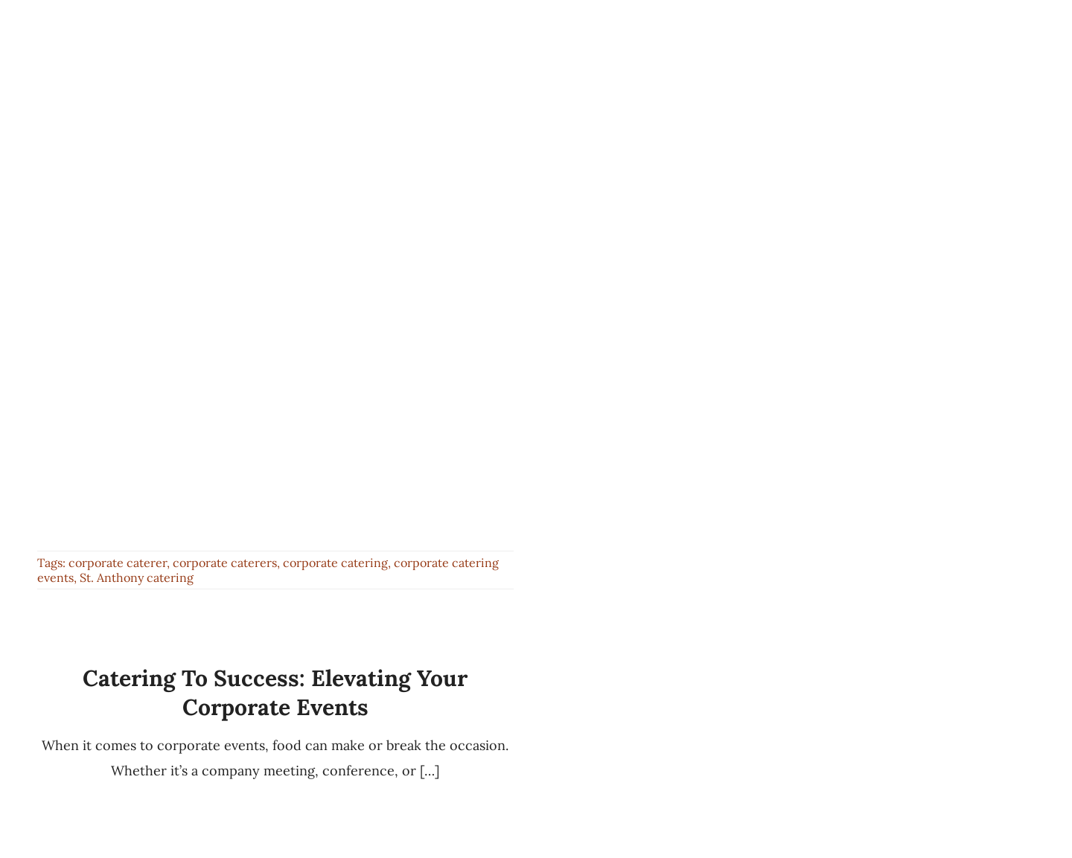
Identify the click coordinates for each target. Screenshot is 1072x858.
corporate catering (335, 562)
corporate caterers (225, 562)
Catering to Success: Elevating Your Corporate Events (275, 692)
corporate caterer (117, 562)
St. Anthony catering (137, 577)
